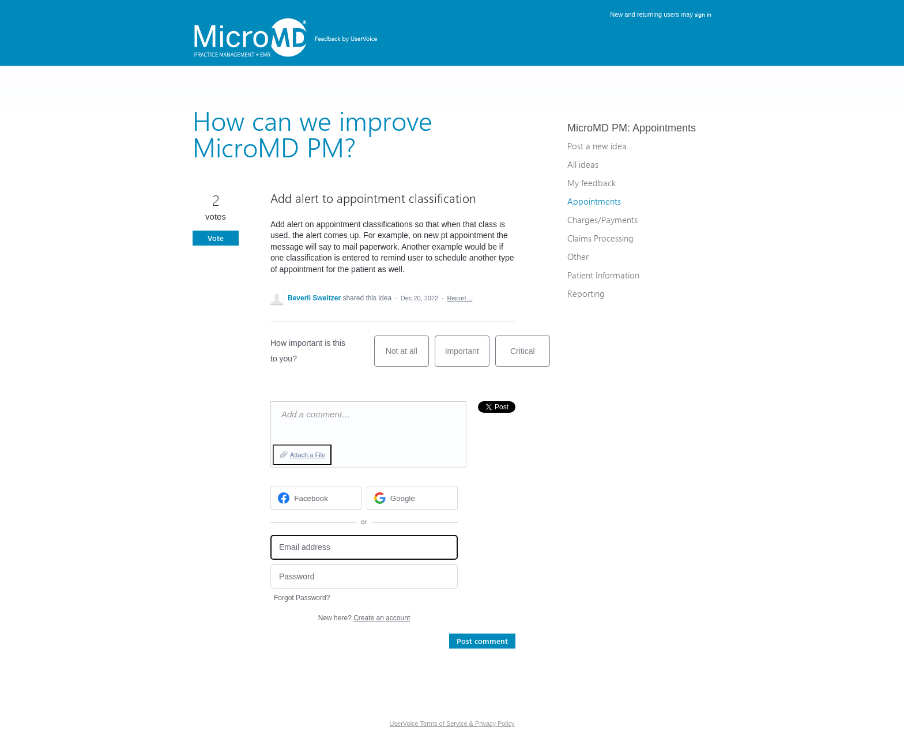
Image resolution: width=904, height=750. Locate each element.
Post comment (482, 641)
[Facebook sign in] (316, 498)
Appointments (664, 128)
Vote (216, 238)
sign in (703, 14)
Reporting (586, 293)
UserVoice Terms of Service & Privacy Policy (452, 723)
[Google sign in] (412, 498)
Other (578, 256)
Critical (530, 356)
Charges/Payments (602, 219)
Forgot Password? (302, 598)
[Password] (364, 576)
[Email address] (364, 547)
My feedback (591, 183)
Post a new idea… (599, 146)
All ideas (582, 164)
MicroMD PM (597, 128)
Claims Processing (600, 238)
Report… (459, 298)
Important (467, 356)
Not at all (407, 356)
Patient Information (603, 275)
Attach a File (307, 454)
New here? (364, 618)
